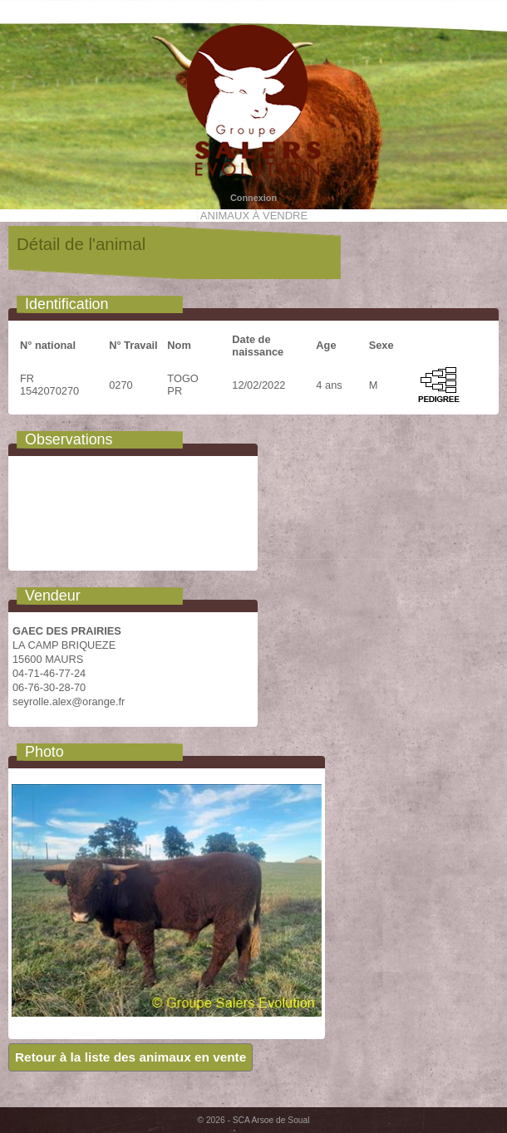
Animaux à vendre (254, 215)
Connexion (253, 198)
